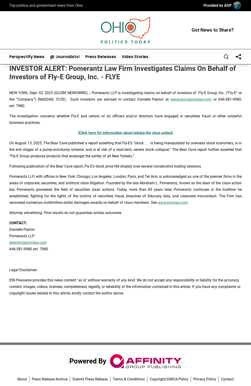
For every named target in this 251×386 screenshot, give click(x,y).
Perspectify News (27, 56)
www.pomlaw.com (173, 202)
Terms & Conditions (129, 379)
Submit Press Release (90, 379)
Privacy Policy (204, 379)
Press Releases (100, 56)
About (22, 379)
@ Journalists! (65, 56)
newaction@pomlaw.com (191, 99)
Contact (227, 379)
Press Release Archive (50, 379)
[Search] (226, 56)
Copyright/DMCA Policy (169, 379)
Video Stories (135, 56)
